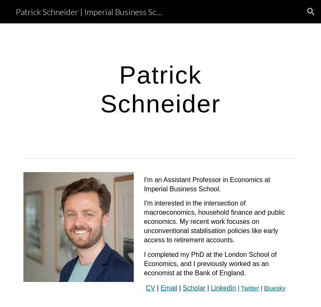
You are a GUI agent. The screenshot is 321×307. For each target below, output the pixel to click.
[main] (160, 89)
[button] (311, 12)
